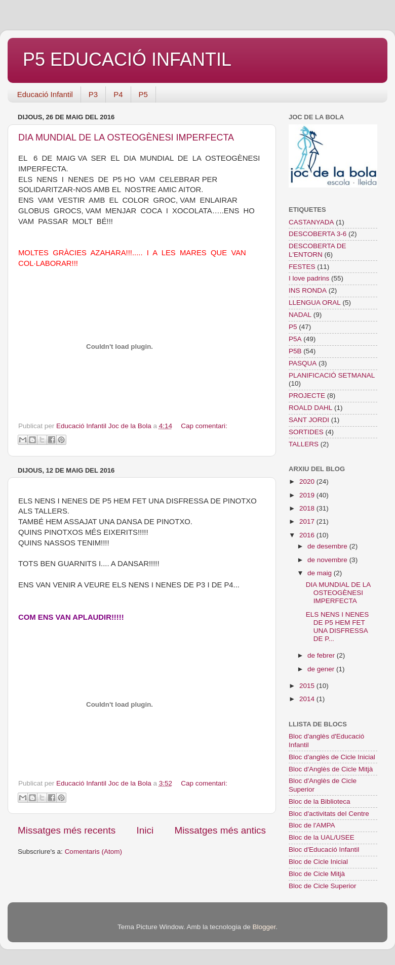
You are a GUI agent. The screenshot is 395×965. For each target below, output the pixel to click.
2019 (308, 495)
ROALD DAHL (310, 407)
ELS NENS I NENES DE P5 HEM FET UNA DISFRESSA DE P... (337, 627)
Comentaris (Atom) (93, 851)
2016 (308, 535)
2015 (308, 686)
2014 (308, 699)
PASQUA (303, 363)
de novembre (328, 560)
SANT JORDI (309, 420)
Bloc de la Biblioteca (319, 801)
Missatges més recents (66, 830)
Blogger (263, 927)
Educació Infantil (45, 94)
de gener (321, 669)
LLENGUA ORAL (315, 302)
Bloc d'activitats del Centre (329, 813)
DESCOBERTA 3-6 (317, 234)
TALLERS (304, 444)
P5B (295, 351)
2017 (308, 521)
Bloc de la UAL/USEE (321, 837)
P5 (143, 94)
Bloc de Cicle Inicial (318, 861)
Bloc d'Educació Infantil (324, 849)
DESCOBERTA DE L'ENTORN (317, 250)
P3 (93, 94)
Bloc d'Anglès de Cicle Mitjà (331, 769)
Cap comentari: (204, 426)
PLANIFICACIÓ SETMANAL (332, 375)
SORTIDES (306, 432)
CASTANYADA (311, 222)
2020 (308, 481)
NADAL (300, 314)
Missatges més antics (220, 830)
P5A (295, 339)
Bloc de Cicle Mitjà (317, 874)
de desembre (328, 546)
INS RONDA (308, 290)
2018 (308, 508)
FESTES (302, 266)
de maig (320, 573)
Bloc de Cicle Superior (323, 886)
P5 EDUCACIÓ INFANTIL (127, 59)
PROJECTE (307, 395)
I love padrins (309, 278)
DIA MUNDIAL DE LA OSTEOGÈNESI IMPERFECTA (126, 137)
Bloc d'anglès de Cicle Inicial (332, 757)
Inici (145, 830)
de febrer (322, 655)
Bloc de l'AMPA (312, 825)
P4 (118, 94)
